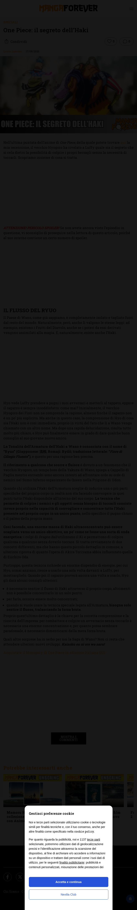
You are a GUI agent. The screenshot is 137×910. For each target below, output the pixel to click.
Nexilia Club (68, 894)
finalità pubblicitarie (71, 862)
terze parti (93, 839)
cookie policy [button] (84, 831)
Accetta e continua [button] (68, 882)
